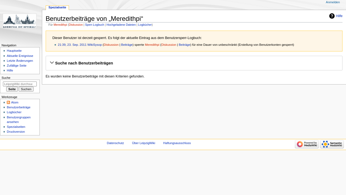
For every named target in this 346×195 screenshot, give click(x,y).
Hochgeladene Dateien (121, 24)
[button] (194, 63)
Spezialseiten (16, 126)
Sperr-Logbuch (94, 24)
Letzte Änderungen (20, 60)
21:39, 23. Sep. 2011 (72, 44)
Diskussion (76, 24)
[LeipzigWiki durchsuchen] (20, 84)
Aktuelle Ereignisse (20, 55)
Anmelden (333, 2)
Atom (14, 102)
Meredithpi (60, 24)
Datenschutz (115, 143)
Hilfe (339, 16)
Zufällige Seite (16, 65)
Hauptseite (14, 50)
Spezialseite (57, 7)
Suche (6, 77)
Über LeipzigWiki (143, 143)
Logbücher (145, 24)
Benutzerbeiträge (18, 107)
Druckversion (16, 131)
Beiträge (127, 44)
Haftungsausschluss (177, 143)
